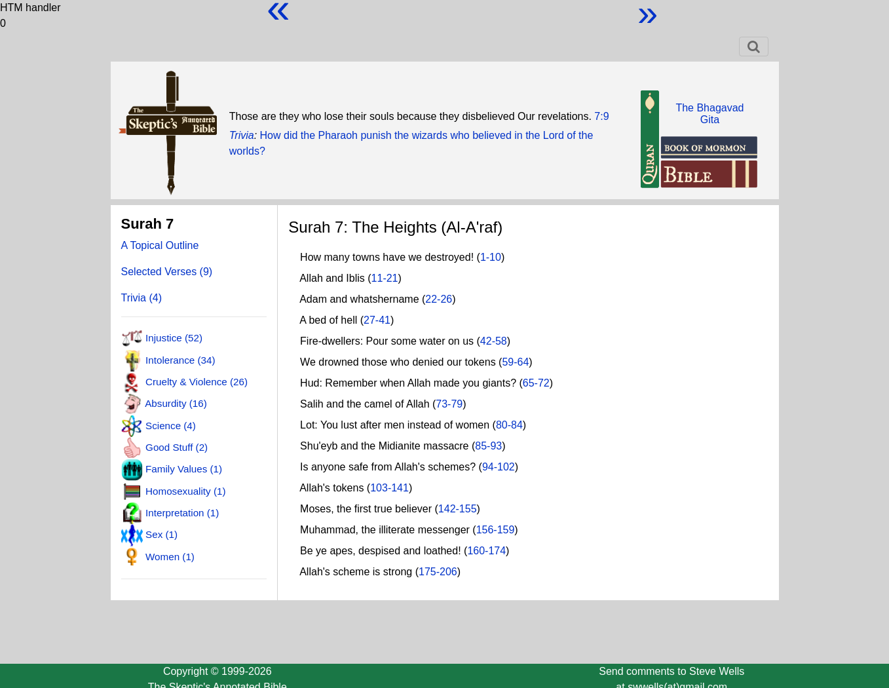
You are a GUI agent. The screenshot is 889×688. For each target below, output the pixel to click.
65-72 (536, 383)
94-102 (498, 466)
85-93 (488, 445)
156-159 (495, 529)
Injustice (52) (173, 337)
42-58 (493, 341)
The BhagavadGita (709, 113)
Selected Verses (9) (167, 271)
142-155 (457, 508)
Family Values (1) (183, 468)
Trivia (241, 135)
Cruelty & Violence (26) (196, 381)
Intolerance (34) (180, 359)
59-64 (515, 362)
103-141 (389, 487)
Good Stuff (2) (176, 447)
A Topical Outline (160, 245)
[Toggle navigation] (753, 46)
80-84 (509, 424)
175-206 (438, 571)
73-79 (449, 404)
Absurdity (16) (176, 403)
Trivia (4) (141, 297)
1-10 (490, 257)
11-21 (384, 278)
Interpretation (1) (182, 512)
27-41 (377, 320)
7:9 (601, 116)
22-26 (438, 299)
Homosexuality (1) (185, 490)
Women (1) (170, 556)
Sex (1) (161, 534)
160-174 (486, 550)
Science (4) (170, 424)
